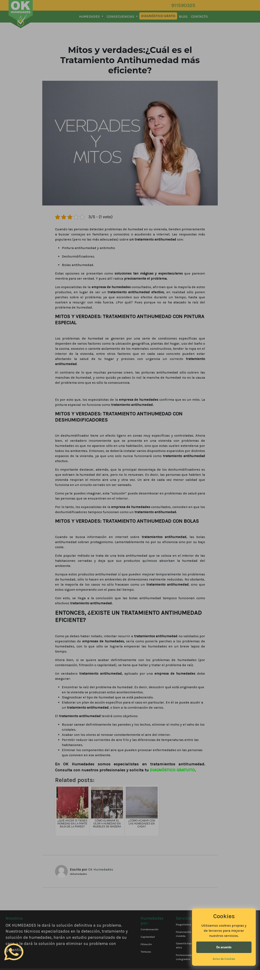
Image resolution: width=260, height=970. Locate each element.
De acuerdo (223, 947)
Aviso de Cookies (224, 959)
